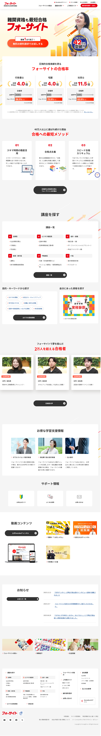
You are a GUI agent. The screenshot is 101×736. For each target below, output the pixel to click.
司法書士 (13, 249)
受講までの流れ (66, 683)
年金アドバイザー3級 (75, 249)
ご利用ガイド (71, 5)
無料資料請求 (67, 693)
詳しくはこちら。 (88, 112)
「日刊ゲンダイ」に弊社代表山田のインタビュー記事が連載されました (75, 593)
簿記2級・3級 (72, 241)
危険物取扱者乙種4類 (46, 245)
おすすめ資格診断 (71, 319)
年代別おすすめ (14, 303)
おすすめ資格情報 (29, 317)
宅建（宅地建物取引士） (47, 261)
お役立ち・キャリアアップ (32, 297)
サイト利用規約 (75, 716)
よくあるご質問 (66, 685)
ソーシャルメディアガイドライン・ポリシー (85, 720)
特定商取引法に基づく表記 (90, 716)
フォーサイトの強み (45, 5)
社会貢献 (83, 675)
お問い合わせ (65, 688)
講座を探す (58, 5)
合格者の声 (49, 403)
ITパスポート (72, 265)
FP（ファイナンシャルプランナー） (80, 245)
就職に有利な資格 (30, 303)
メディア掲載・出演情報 (87, 681)
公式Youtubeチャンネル (20, 533)
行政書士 (13, 245)
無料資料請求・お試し (89, 6)
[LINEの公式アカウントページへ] (10, 720)
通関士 (12, 261)
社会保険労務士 (15, 241)
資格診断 (30, 703)
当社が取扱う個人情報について (61, 720)
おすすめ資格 (13, 297)
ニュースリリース (85, 678)
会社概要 (93, 2)
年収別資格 (38, 308)
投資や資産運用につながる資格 (19, 308)
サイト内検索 (74, 2)
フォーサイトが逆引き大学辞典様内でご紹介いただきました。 (74, 605)
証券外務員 (43, 241)
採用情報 (83, 683)
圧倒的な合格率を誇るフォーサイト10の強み (49, 190)
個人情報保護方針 (44, 720)
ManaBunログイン (60, 2)
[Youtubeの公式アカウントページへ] (4, 720)
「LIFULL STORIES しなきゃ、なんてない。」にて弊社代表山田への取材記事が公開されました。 (74, 616)
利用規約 (66, 716)
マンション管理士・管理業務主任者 (50, 266)
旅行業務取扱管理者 (17, 265)
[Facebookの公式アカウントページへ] (16, 720)
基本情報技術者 (73, 261)
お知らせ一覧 (21, 599)
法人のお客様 (83, 2)
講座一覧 (49, 275)
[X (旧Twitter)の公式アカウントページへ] (22, 720)
